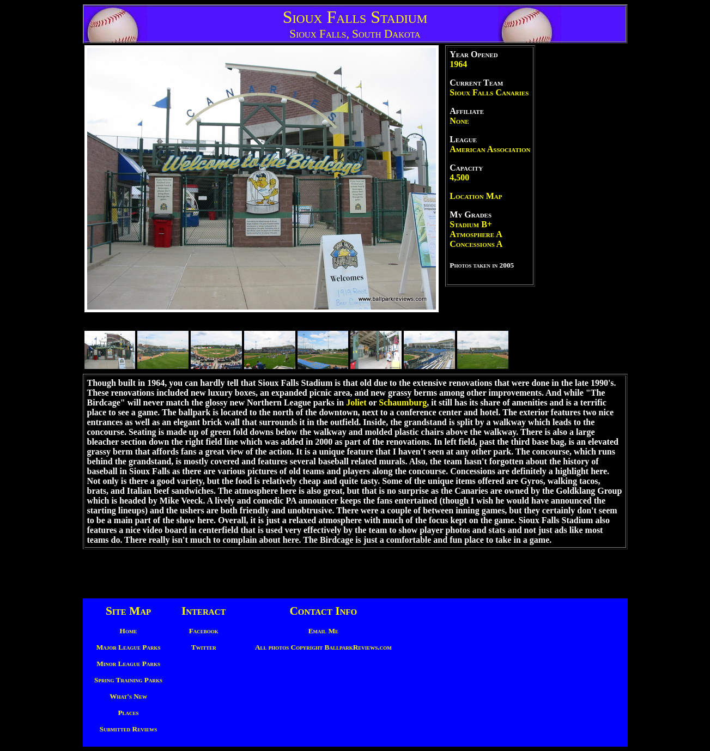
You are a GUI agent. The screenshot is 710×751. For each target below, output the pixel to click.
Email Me (323, 631)
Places (128, 712)
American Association (490, 149)
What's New (128, 696)
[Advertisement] (581, 208)
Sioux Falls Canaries (489, 92)
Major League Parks (128, 647)
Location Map (476, 196)
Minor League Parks (128, 663)
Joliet (356, 402)
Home (128, 631)
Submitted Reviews (128, 729)
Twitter (203, 647)
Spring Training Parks (128, 680)
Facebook (204, 631)
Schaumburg (403, 402)
